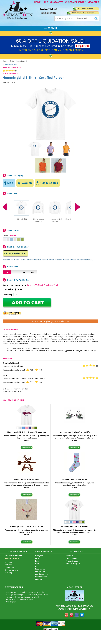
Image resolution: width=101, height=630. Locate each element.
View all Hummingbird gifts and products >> (50, 321)
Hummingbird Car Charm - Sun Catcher (27, 526)
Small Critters (41, 577)
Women (27, 183)
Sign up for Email (12, 570)
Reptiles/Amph (41, 574)
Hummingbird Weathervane (26, 479)
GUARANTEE (56, 2)
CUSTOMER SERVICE (75, 2)
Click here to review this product (15, 389)
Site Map (8, 573)
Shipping (8, 562)
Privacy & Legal (72, 561)
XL (24, 272)
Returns (8, 565)
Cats (37, 564)
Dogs (37, 566)
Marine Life (40, 571)
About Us (69, 556)
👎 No (38, 369)
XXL (33, 272)
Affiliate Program (73, 564)
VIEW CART (93, 2)
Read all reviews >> (12, 68)
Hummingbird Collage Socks (74, 479)
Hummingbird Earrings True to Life (74, 432)
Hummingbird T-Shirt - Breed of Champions (26, 432)
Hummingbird (21, 61)
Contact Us (9, 567)
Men (10, 183)
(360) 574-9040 (48, 12)
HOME (37, 2)
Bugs (37, 561)
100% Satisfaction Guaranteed (84, 13)
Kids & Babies (49, 183)
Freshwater (40, 569)
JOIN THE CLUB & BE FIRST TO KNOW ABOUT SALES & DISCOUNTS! (74, 607)
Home (5, 61)
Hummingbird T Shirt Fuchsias (74, 526)
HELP (45, 2)
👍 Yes (29, 369)
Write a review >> (11, 73)
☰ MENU (50, 28)
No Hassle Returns (85, 9)
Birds (12, 61)
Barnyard (39, 556)
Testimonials (71, 558)
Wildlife (38, 579)
